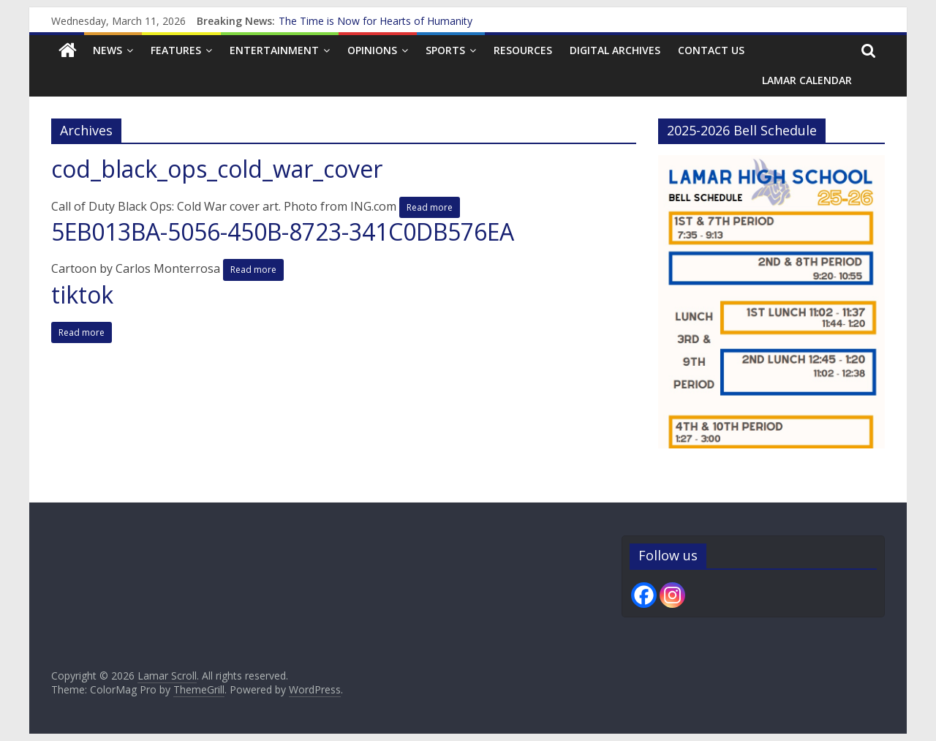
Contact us (711, 50)
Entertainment (274, 50)
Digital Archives (615, 50)
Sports (445, 50)
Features (176, 50)
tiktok (82, 294)
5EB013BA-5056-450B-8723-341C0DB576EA (282, 231)
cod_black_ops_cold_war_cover (216, 168)
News (107, 50)
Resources (523, 50)
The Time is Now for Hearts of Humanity (375, 21)
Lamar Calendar (807, 80)
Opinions (372, 50)
